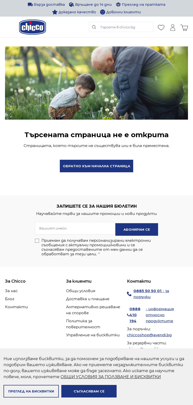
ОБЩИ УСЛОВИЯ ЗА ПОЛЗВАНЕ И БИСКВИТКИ (111, 376)
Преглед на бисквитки (31, 391)
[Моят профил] (172, 27)
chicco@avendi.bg (144, 347)
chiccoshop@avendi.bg (149, 333)
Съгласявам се (89, 391)
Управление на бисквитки (93, 333)
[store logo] (32, 27)
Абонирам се (136, 228)
